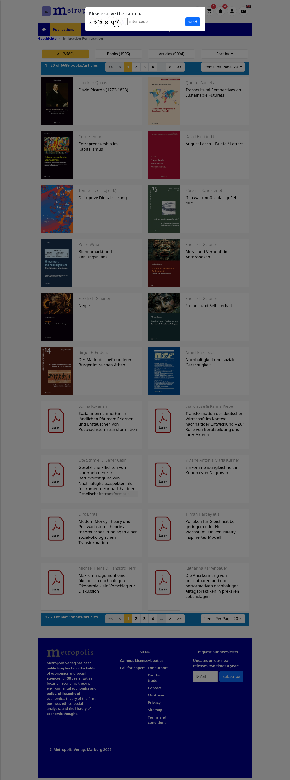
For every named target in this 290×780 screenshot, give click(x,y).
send (192, 22)
